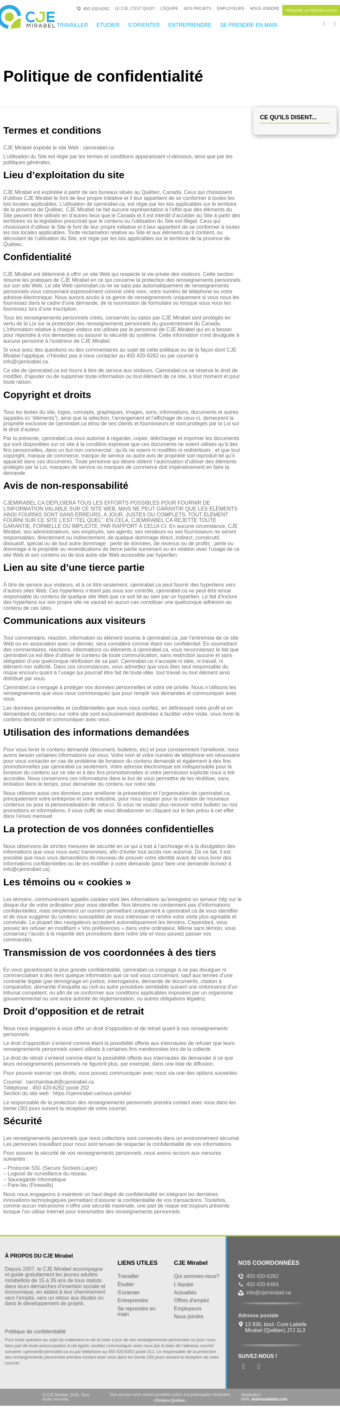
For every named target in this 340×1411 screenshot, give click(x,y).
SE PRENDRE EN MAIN (248, 25)
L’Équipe (169, 9)
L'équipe (183, 1284)
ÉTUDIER (108, 25)
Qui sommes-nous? (196, 1276)
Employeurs (230, 9)
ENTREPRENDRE (189, 25)
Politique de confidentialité (35, 1331)
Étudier (125, 1284)
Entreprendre (132, 1300)
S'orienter (128, 1292)
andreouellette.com (269, 1399)
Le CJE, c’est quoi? (135, 9)
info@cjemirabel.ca (268, 1292)
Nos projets (197, 9)
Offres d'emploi (191, 1300)
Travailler (128, 1276)
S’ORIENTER (144, 25)
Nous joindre (264, 9)
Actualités (185, 1292)
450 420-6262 (262, 1276)
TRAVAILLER (72, 25)
